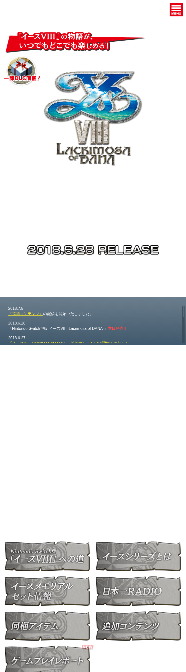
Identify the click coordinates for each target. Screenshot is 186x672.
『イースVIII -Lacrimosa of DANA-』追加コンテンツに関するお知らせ (68, 343)
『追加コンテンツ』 (25, 314)
